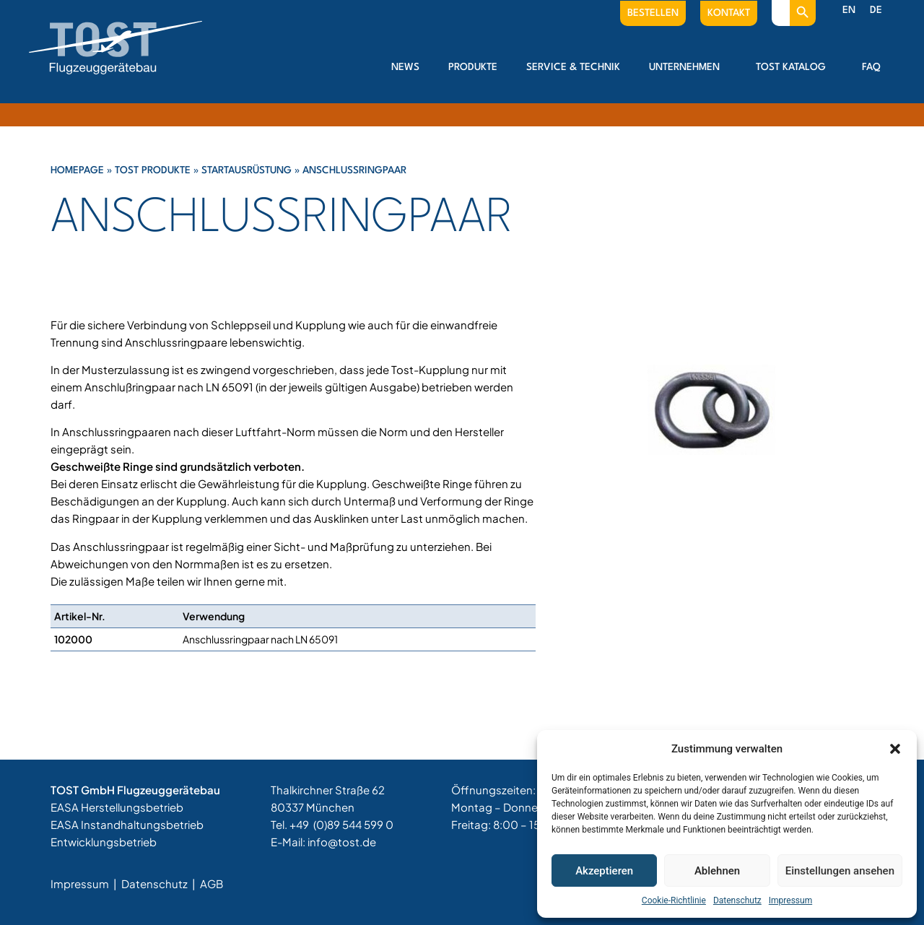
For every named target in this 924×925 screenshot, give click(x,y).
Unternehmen (688, 67)
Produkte (472, 67)
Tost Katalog (794, 67)
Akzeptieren (604, 870)
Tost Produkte (153, 170)
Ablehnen (717, 870)
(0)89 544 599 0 (353, 824)
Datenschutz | (159, 883)
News (405, 67)
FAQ (871, 67)
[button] (895, 749)
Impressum (790, 900)
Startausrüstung (246, 170)
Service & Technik (573, 67)
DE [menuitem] (876, 10)
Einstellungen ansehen (839, 870)
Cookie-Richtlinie (674, 900)
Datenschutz (737, 900)
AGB (211, 883)
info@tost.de (341, 841)
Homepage (77, 170)
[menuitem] (849, 10)
